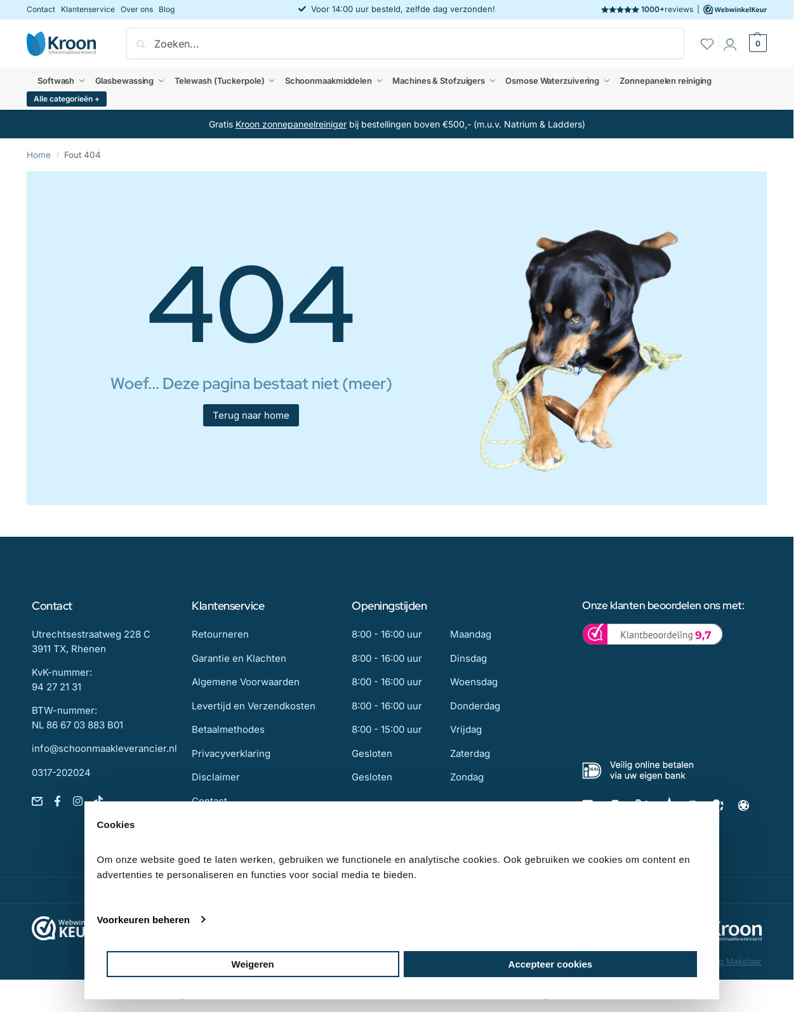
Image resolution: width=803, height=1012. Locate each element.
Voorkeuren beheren (143, 919)
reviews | (684, 9)
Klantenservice (88, 9)
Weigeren (253, 964)
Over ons (137, 9)
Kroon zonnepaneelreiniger (291, 124)
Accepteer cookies (550, 964)
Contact (41, 9)
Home (39, 155)
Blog (167, 9)
